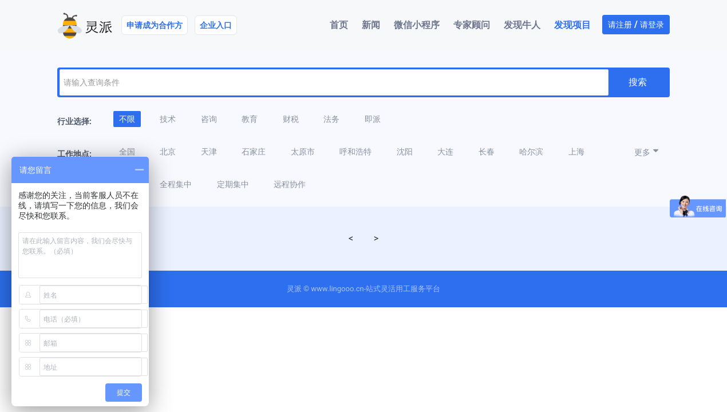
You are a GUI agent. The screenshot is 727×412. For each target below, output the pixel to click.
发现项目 (572, 24)
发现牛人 (522, 24)
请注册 (620, 24)
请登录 (652, 24)
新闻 (371, 24)
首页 (339, 24)
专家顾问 (471, 24)
